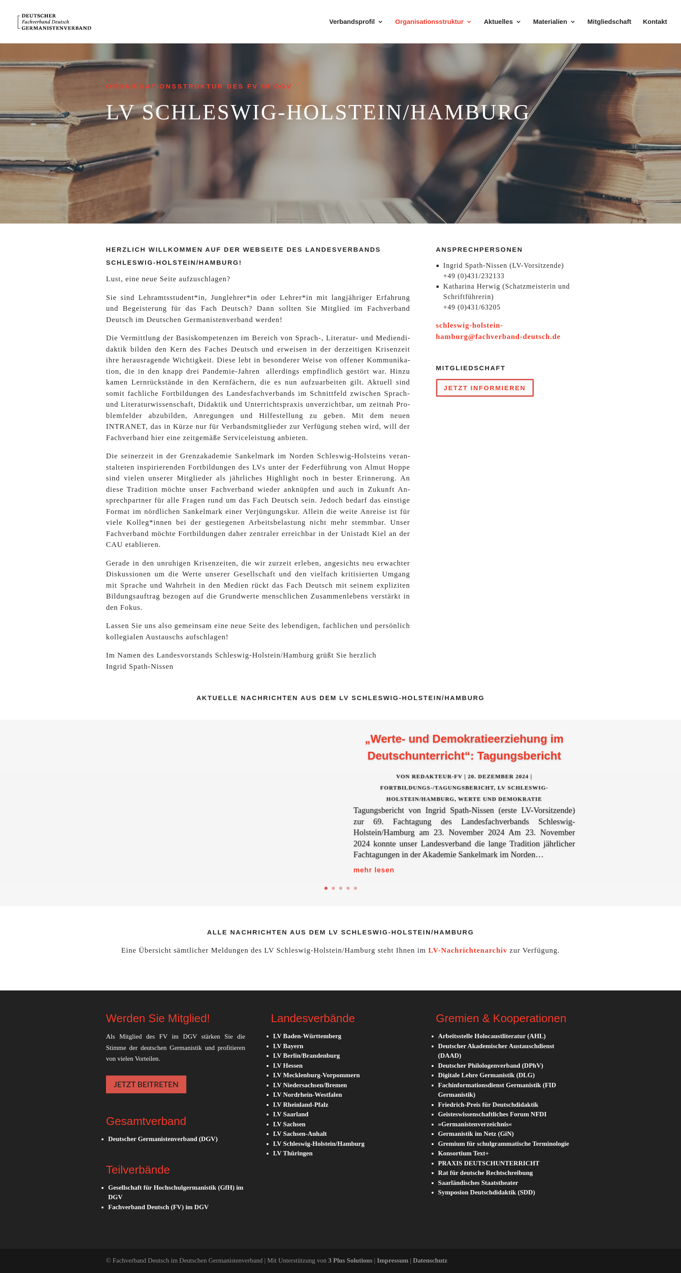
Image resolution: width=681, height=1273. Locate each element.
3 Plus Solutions (351, 1260)
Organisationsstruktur (429, 22)
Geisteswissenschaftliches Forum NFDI (492, 1114)
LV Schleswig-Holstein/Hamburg (318, 1143)
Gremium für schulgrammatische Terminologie (503, 1143)
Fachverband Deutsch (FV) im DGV (158, 1207)
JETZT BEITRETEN (146, 1084)
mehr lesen (374, 879)
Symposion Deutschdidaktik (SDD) (486, 1192)
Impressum (393, 1260)
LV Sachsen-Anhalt (300, 1133)
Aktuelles (498, 22)
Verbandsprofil (352, 22)
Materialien (550, 22)
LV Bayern (288, 1046)
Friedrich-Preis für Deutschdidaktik (488, 1104)
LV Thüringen (293, 1153)
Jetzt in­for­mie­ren (485, 387)
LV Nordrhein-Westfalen (307, 1094)
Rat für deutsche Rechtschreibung (485, 1172)
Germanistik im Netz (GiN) (476, 1133)
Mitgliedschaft (609, 22)
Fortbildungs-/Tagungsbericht (437, 797)
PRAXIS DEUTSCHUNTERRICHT (489, 1163)
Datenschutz (430, 1260)
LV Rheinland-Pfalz (300, 1104)
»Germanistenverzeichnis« (475, 1124)
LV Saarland (290, 1114)
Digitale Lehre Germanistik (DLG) (486, 1075)
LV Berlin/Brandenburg (306, 1055)
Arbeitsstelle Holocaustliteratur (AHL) (492, 1036)
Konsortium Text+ (463, 1153)
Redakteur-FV (437, 786)
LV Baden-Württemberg (307, 1036)
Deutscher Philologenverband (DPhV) (490, 1065)
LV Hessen (288, 1065)
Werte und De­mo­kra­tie (500, 808)
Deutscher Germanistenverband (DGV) (163, 1138)
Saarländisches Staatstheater (478, 1182)
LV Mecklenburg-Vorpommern (316, 1075)
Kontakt (655, 22)
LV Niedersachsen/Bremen (310, 1085)
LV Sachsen (289, 1124)
